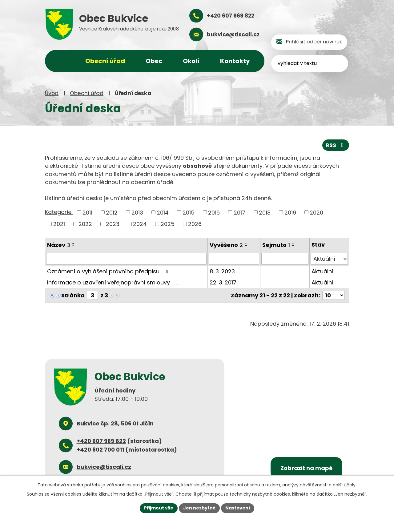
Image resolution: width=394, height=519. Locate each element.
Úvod (51, 93)
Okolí (191, 61)
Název (58, 245)
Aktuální (322, 271)
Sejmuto (276, 245)
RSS (336, 145)
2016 (214, 212)
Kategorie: (59, 212)
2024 (140, 224)
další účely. (344, 485)
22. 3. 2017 (223, 282)
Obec (154, 61)
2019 (290, 212)
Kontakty (235, 61)
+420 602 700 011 (100, 449)
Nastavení (237, 508)
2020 (316, 212)
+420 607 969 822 (101, 441)
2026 (195, 224)
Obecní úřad (86, 93)
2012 (112, 212)
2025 (168, 224)
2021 (59, 224)
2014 (163, 212)
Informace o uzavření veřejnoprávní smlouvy (114, 282)
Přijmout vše (158, 508)
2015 (189, 212)
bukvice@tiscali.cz (104, 467)
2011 (87, 212)
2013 (137, 212)
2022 (85, 224)
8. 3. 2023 (222, 271)
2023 (112, 224)
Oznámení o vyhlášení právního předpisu (109, 271)
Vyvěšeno (226, 245)
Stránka (73, 295)
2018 (265, 212)
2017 (239, 212)
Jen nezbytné (199, 508)
